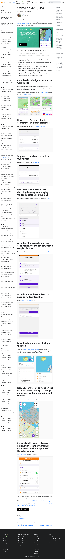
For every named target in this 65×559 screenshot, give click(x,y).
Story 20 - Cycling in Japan (6, 212)
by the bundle (46, 251)
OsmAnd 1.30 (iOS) (5, 362)
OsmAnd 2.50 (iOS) (5, 309)
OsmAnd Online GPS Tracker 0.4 (8, 306)
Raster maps (3, 107)
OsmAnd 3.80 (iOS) (5, 184)
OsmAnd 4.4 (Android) (6, 118)
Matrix (20, 547)
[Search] (54, 2)
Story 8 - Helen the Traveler (7, 274)
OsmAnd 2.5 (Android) (6, 367)
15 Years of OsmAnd (5, 39)
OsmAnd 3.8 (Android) (6, 182)
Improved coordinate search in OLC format (59, 21)
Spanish (36, 547)
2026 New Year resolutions (7, 32)
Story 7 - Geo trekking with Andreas (7, 282)
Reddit (42, 501)
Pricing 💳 (5, 534)
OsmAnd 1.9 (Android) (6, 418)
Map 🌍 (5, 536)
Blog (13, 2)
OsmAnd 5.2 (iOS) (5, 34)
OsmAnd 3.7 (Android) (6, 198)
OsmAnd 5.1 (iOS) (5, 43)
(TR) (34, 505)
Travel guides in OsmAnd (6, 330)
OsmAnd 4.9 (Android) (6, 64)
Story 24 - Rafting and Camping (8, 187)
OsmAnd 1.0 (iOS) (5, 401)
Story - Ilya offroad (5, 300)
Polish (36, 545)
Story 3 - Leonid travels (6, 295)
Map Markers (4, 353)
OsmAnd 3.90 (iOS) (5, 168)
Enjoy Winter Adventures (6, 21)
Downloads (6, 545)
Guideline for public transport (7, 302)
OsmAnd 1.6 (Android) (6, 430)
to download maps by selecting (31, 349)
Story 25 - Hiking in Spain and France (7, 179)
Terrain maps (4, 102)
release (22, 515)
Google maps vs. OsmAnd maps (8, 388)
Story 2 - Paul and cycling (6, 297)
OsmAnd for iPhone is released (8, 406)
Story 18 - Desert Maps (6, 220)
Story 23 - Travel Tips (5, 189)
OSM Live (3, 380)
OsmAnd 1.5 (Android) (6, 428)
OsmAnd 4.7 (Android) (6, 80)
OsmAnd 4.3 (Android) (6, 130)
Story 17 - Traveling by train (7, 233)
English (36, 534)
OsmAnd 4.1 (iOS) (5, 157)
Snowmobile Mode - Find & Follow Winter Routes (7, 24)
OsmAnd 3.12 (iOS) (5, 210)
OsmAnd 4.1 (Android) (6, 159)
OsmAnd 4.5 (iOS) (5, 96)
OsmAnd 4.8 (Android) (6, 73)
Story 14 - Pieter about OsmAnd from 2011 (8, 248)
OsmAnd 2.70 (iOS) (5, 285)
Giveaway (3, 316)
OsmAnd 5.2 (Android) (6, 37)
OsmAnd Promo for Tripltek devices (7, 83)
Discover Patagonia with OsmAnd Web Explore (6, 18)
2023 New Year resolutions (7, 126)
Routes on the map (5, 140)
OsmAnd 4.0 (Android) (6, 162)
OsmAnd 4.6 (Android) (6, 91)
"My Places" (45, 92)
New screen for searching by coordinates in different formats (59, 15)
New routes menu (21, 454)
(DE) (18, 505)
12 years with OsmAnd (6, 143)
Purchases (5, 541)
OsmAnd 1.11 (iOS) (5, 394)
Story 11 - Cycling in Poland (7, 264)
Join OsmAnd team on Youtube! (8, 412)
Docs (10, 2)
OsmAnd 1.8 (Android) (6, 420)
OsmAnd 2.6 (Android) (6, 359)
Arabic (36, 551)
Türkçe (36, 553)
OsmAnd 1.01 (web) (5, 68)
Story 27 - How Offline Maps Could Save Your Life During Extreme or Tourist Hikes (7, 137)
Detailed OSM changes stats (7, 319)
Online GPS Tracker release (7, 321)
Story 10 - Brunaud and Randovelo (6, 269)
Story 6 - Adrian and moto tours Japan (8, 288)
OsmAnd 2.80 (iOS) (5, 276)
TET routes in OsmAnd (6, 98)
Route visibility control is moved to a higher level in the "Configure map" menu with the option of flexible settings (59, 66)
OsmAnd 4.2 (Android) (6, 145)
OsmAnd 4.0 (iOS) (5, 164)
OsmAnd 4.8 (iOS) (5, 71)
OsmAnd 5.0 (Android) (6, 54)
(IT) (49, 504)
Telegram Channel (23, 545)
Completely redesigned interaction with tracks (59, 9)
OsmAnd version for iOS (23, 23)
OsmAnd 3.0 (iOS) (5, 257)
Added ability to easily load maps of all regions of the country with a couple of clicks (59, 37)
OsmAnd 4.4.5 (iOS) (5, 112)
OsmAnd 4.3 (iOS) (5, 128)
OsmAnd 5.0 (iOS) (5, 52)
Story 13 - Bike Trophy (6, 251)
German (36, 538)
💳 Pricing (18, 2)
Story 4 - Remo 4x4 (5, 293)
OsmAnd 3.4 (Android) (6, 266)
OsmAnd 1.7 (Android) (6, 422)
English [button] (34, 2)
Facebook (29, 501)
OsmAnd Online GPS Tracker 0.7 (8, 259)
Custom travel (4, 328)
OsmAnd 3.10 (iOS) (5, 230)
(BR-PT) (26, 505)
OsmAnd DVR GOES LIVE (6, 410)
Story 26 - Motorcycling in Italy (7, 176)
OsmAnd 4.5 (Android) (6, 105)
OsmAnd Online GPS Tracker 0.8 (8, 218)
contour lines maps (27, 300)
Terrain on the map (5, 121)
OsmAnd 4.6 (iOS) (5, 93)
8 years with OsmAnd (5, 332)
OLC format (36, 162)
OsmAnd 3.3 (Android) (6, 304)
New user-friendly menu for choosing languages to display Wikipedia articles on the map (59, 28)
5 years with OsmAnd (5, 397)
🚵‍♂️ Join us (28, 2)
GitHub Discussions (23, 534)
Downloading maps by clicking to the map (59, 49)
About (4, 551)
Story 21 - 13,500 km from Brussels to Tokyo (6, 205)
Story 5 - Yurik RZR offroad (6, 291)
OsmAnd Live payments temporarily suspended (6, 342)
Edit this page (21, 518)
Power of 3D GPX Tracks (6, 66)
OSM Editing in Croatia (6, 133)
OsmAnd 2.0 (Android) (6, 403)
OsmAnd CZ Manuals (54, 538)
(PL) (29, 505)
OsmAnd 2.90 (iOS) (5, 261)
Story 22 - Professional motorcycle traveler (6, 201)
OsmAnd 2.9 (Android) (6, 339)
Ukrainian (36, 543)
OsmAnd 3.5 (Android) (6, 239)
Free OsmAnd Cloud (5, 100)
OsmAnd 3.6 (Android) (6, 208)
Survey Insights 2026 (5, 15)
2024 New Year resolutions (7, 89)
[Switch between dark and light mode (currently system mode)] (63, 2)
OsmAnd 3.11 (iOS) (5, 226)
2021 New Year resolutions (7, 174)
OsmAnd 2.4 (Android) (6, 375)
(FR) (52, 504)
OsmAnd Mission (4, 325)
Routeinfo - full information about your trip (7, 242)
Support (51, 545)
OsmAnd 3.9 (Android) (6, 166)
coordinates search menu (38, 126)
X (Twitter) (38, 501)
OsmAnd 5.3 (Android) (6, 12)
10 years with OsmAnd (6, 191)
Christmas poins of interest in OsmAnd (7, 370)
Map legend (6, 543)
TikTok (33, 501)
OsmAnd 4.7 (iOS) (5, 77)
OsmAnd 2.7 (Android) (6, 357)
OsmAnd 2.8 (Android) (6, 355)
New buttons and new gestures (24, 399)
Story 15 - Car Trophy (5, 245)
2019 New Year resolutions (7, 314)
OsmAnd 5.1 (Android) (6, 41)
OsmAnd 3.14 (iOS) (5, 196)
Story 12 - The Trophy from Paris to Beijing (8, 254)
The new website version (6, 149)
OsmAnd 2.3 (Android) (6, 382)
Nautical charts (4, 408)
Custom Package (4, 193)
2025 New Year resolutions (7, 60)
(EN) (47, 504)
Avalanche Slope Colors (6, 27)
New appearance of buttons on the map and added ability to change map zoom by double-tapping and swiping (59, 56)
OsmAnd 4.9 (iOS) (5, 62)
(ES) (23, 505)
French (36, 536)
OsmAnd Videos (4, 345)
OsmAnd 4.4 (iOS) (5, 116)
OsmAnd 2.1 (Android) (6, 399)
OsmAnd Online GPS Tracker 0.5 (8, 279)
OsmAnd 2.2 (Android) (6, 390)
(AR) (32, 505)
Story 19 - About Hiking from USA (7, 215)
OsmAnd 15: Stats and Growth (7, 49)
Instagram (49, 501)
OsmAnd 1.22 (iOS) (5, 392)
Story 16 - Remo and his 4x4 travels (7, 236)
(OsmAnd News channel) (40, 504)
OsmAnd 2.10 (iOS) (5, 337)
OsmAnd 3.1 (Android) (6, 323)
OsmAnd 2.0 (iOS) (5, 350)
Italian (36, 541)
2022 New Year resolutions (7, 155)
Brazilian (36, 549)
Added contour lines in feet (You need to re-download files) (59, 43)
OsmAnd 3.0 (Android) (6, 334)
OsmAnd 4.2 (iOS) (5, 147)
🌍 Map (23, 2)
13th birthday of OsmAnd (6, 114)
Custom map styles (5, 109)
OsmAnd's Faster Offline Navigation (6, 46)
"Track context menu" (26, 94)
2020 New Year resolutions (7, 228)
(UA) (21, 505)
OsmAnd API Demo (5, 378)
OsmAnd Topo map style (6, 373)
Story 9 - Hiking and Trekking (7, 272)
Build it (4, 547)
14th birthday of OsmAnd (6, 75)
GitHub (42, 2)
